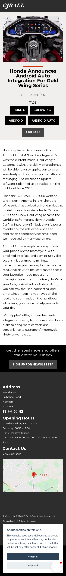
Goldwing (42, 110)
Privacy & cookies (27, 521)
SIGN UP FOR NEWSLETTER (33, 364)
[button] (56, 566)
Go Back (33, 132)
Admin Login (9, 521)
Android (16, 120)
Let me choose (48, 547)
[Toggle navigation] (62, 6)
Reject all (33, 565)
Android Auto (43, 120)
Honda (19, 110)
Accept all (33, 556)
